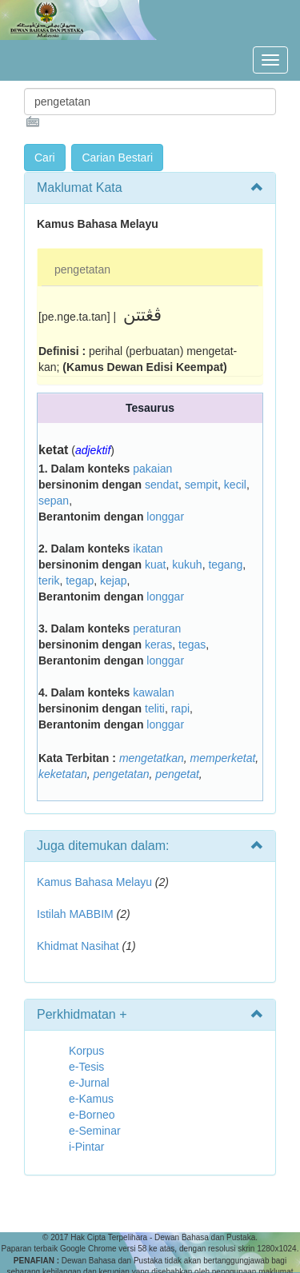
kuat (155, 564)
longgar (165, 516)
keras (158, 644)
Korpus (86, 1050)
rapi (180, 708)
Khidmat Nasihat (78, 946)
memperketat (223, 758)
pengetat (177, 774)
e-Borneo (92, 1114)
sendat (161, 484)
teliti (155, 708)
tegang (225, 564)
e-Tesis (86, 1066)
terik (48, 580)
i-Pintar (86, 1146)
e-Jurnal (89, 1082)
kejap (113, 580)
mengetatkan (151, 758)
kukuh (187, 564)
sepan (53, 500)
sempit (201, 484)
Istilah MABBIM (75, 914)
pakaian (152, 468)
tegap (80, 580)
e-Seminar (95, 1130)
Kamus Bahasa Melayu (96, 882)
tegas (192, 644)
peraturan (157, 628)
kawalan (153, 692)
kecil (235, 484)
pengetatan (82, 269)
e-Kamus (91, 1098)
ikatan (147, 548)
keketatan (62, 774)
